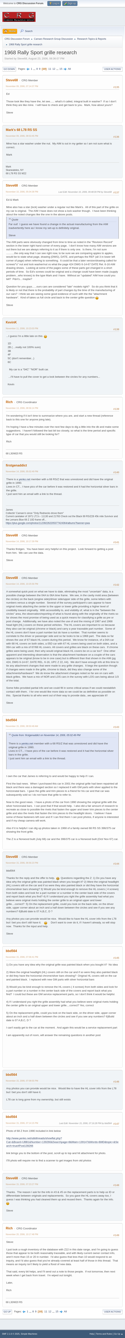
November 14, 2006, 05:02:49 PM (22, 471)
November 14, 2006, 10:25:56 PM (22, 584)
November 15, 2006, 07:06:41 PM (22, 957)
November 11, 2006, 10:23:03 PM (22, 328)
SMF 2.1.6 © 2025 (11, 1334)
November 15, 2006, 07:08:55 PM (22, 1081)
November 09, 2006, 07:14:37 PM (22, 86)
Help (92, 1334)
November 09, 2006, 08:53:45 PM (22, 136)
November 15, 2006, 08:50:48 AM (22, 726)
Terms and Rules (104, 1334)
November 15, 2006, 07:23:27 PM (22, 1184)
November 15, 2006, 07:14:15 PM (22, 1123)
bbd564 (11, 720)
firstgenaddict (16, 465)
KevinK (11, 322)
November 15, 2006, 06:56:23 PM (22, 863)
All (69, 68)
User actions (112, 69)
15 (61, 68)
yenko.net (24, 479)
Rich (9, 402)
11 (49, 68)
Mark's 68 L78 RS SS (21, 130)
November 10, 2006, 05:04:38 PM (22, 192)
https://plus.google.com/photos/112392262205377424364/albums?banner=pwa (48, 523)
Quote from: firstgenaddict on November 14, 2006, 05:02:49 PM (46, 735)
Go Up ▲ (118, 1334)
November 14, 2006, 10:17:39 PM (22, 541)
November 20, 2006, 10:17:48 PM (22, 1234)
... (34, 68)
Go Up (7, 1312)
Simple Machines (29, 1334)
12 (53, 68)
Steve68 (12, 80)
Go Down (9, 69)
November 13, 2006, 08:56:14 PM (22, 408)
